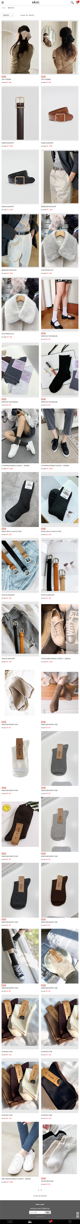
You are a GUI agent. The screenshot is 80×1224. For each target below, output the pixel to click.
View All (31, 15)
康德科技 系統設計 (40, 1216)
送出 (47, 1212)
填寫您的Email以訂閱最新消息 (40, 1208)
